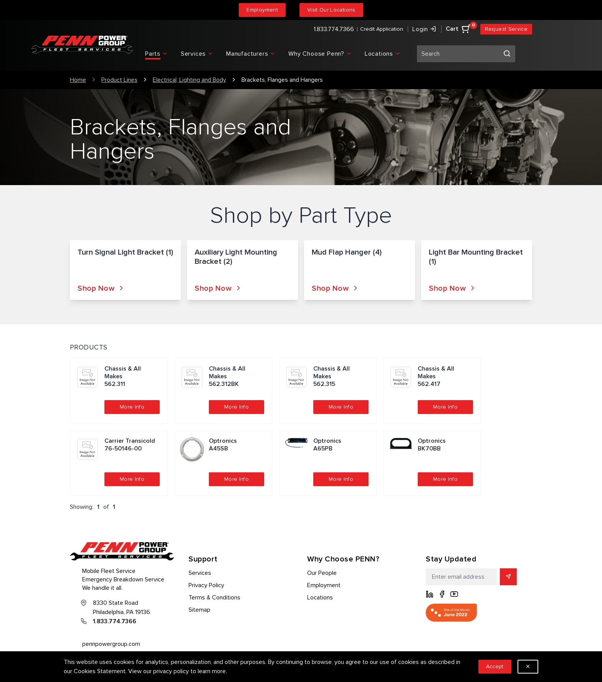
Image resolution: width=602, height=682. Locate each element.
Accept (495, 666)
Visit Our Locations (331, 10)
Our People (322, 573)
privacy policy (171, 671)
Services (200, 573)
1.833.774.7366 (334, 29)
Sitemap (199, 610)
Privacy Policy (206, 585)
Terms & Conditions (214, 597)
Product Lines (119, 80)
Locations (320, 597)
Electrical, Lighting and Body (189, 80)
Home (78, 80)
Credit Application (381, 29)
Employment (262, 10)
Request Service (506, 29)
